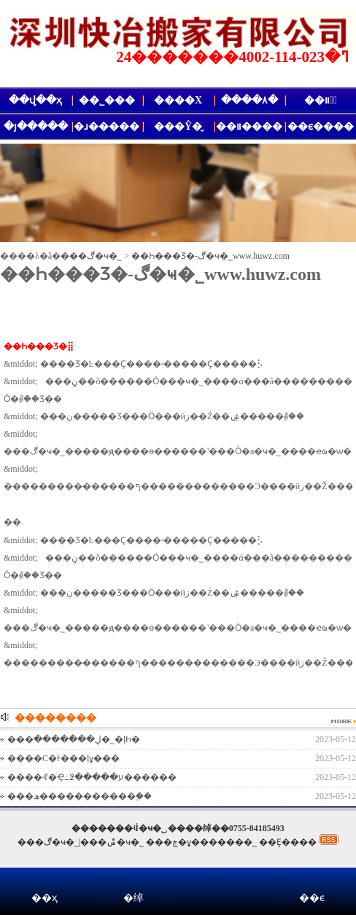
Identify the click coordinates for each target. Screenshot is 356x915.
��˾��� (107, 100)
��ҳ (44, 897)
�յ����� (36, 126)
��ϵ (312, 897)
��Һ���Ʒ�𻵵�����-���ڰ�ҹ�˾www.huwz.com (210, 256)
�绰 (133, 897)
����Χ (178, 100)
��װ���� (249, 126)
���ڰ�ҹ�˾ (91, 256)
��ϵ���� (320, 126)
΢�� (222, 887)
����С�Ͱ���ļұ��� (63, 758)
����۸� (249, 100)
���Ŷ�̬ (178, 126)
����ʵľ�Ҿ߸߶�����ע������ (92, 777)
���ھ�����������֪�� (79, 796)
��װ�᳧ (320, 100)
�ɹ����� (106, 126)
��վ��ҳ (35, 100)
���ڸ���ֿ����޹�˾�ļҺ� (73, 739)
